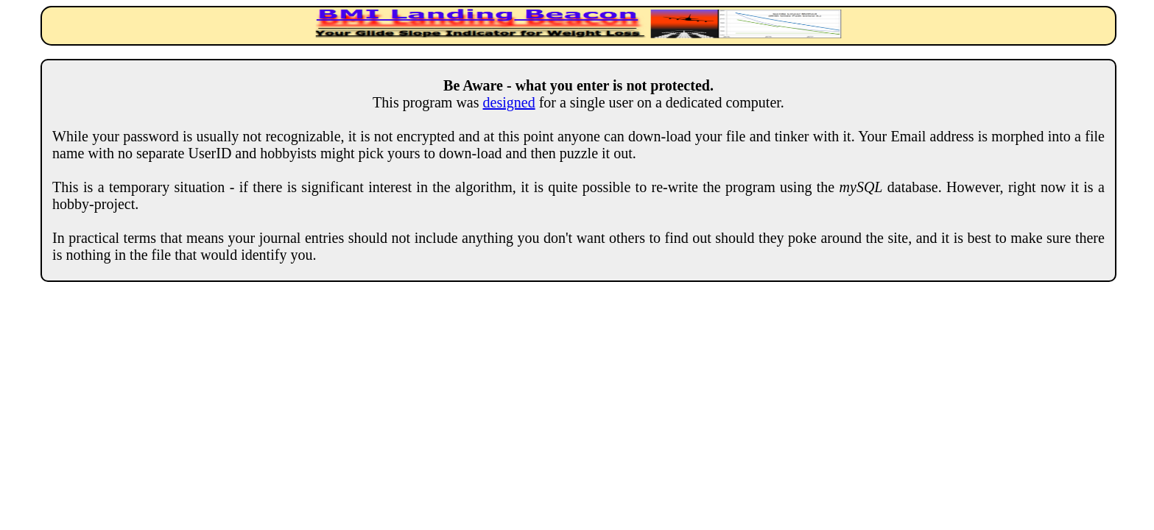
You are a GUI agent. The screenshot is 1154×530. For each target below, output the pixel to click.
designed (509, 102)
